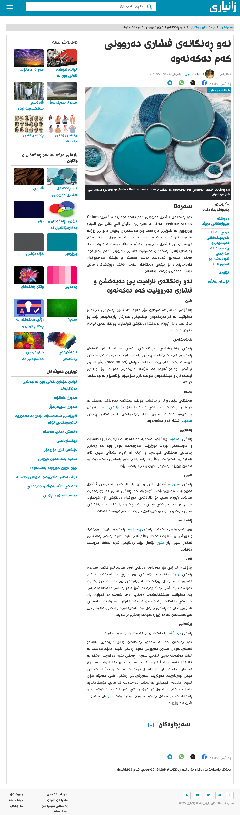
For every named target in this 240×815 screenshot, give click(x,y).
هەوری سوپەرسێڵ (63, 407)
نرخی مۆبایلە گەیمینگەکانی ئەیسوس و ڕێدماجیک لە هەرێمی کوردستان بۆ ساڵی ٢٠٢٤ (217, 248)
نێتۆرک (224, 273)
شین (159, 543)
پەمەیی (174, 439)
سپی (175, 484)
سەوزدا (186, 421)
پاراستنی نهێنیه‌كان (55, 806)
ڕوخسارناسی (66, 441)
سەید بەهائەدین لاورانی (57, 459)
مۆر (109, 696)
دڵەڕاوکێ (115, 407)
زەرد (174, 574)
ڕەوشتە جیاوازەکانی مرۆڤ (215, 221)
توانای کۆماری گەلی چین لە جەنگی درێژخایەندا (50, 385)
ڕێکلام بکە (16, 800)
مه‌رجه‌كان (16, 806)
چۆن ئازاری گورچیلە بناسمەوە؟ (53, 468)
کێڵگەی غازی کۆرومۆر (60, 450)
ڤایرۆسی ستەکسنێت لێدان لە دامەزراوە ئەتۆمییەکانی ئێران (46, 420)
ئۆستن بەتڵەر (218, 282)
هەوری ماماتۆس (65, 398)
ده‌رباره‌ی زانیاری (57, 800)
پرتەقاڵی (173, 633)
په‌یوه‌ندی (16, 794)
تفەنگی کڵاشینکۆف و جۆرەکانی (52, 486)
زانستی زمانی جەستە (60, 432)
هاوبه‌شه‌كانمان (57, 794)
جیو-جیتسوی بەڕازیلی (60, 495)
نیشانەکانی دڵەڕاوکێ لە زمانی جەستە (46, 477)
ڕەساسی (133, 529)
